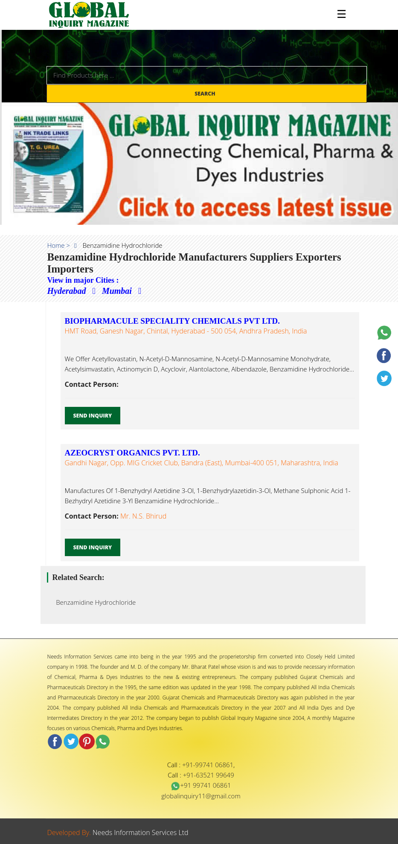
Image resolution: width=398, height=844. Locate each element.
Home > (58, 245)
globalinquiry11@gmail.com (200, 796)
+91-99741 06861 (207, 764)
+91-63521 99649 (208, 775)
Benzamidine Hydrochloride (93, 602)
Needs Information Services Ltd (141, 832)
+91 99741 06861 (201, 785)
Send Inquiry (92, 415)
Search (206, 93)
